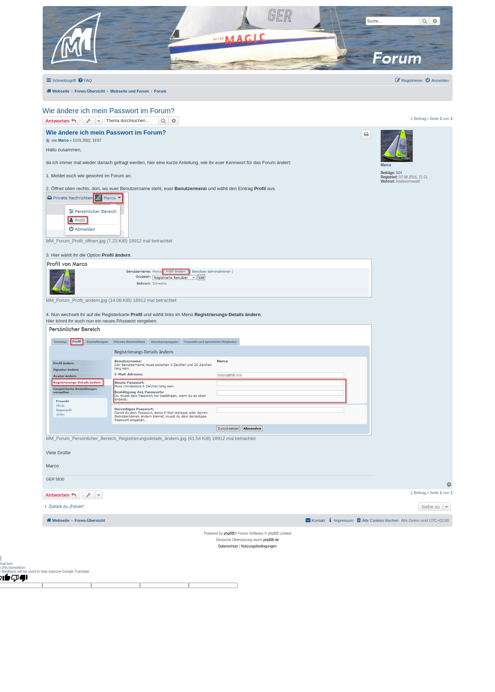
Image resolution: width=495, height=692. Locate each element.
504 (399, 173)
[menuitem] (85, 80)
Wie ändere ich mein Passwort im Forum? (108, 111)
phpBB (229, 533)
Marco (386, 165)
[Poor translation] (19, 578)
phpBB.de (271, 540)
